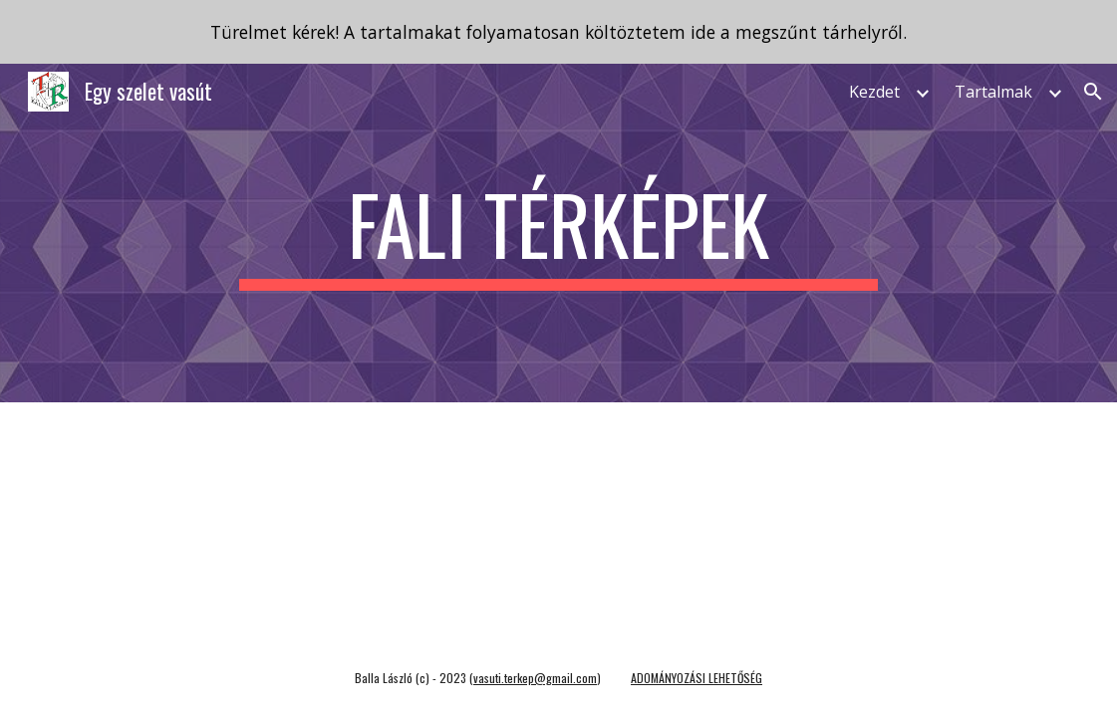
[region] (558, 32)
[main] (559, 233)
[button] (1093, 92)
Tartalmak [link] (993, 92)
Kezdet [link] (874, 92)
